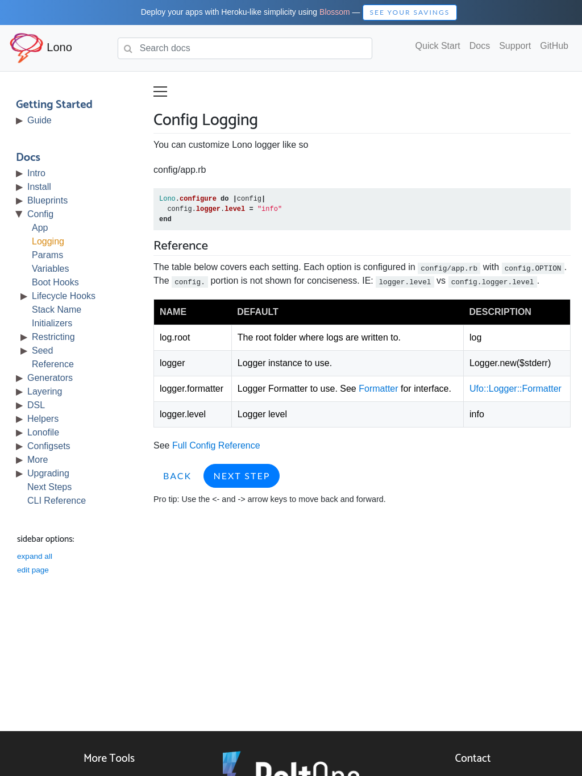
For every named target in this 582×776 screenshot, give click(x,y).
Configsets (48, 446)
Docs (479, 46)
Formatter (378, 388)
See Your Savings (410, 12)
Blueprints (47, 200)
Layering (44, 391)
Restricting (53, 337)
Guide (39, 120)
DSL (36, 405)
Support (515, 46)
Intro (36, 173)
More (37, 459)
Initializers (52, 323)
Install (39, 187)
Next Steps (49, 487)
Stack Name (56, 309)
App (40, 228)
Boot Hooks (55, 282)
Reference (53, 364)
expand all (34, 556)
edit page (33, 570)
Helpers (43, 419)
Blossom (334, 11)
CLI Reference (56, 500)
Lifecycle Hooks (63, 296)
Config (40, 214)
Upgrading (48, 473)
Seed (42, 350)
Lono (40, 48)
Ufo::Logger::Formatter (515, 388)
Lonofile (43, 432)
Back (177, 475)
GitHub (554, 46)
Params (47, 255)
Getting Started (54, 105)
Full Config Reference (216, 445)
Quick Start (437, 46)
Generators (50, 378)
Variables (50, 268)
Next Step (241, 475)
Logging (48, 241)
